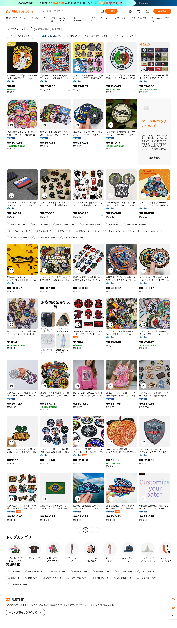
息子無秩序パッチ (100, 578)
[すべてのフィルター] (20, 36)
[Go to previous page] (79, 530)
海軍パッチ (112, 224)
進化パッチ (14, 578)
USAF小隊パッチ (79, 571)
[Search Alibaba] (70, 11)
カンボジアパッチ (123, 571)
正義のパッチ (63, 231)
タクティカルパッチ (17, 237)
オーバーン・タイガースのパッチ (110, 231)
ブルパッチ (14, 571)
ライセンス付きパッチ (63, 224)
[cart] (139, 11)
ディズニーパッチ (16, 224)
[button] (102, 11)
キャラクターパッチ (146, 578)
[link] (173, 600)
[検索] (111, 11)
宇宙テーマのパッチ (52, 578)
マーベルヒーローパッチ (134, 224)
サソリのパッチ (43, 231)
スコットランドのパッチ (43, 237)
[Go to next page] (97, 530)
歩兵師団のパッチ (33, 571)
